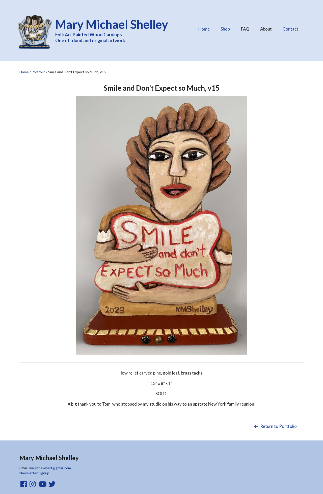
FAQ (245, 28)
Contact (290, 29)
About (266, 28)
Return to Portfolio (275, 426)
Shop (225, 29)
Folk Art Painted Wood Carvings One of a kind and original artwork (115, 30)
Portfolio (38, 72)
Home (204, 29)
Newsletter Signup (34, 473)
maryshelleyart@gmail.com (50, 468)
